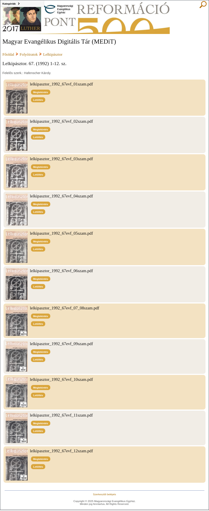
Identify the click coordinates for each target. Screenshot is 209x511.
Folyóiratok (29, 54)
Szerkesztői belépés (104, 494)
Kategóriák (9, 3)
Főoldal (8, 54)
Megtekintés (40, 92)
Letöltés (38, 99)
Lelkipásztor (53, 54)
